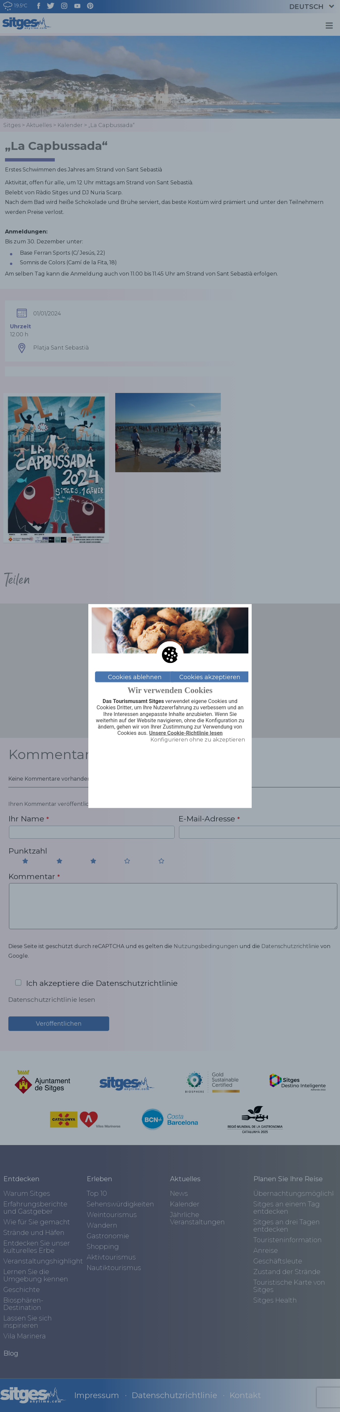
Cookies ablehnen (135, 676)
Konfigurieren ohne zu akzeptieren (197, 740)
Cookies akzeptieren (209, 676)
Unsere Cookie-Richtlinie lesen (186, 733)
